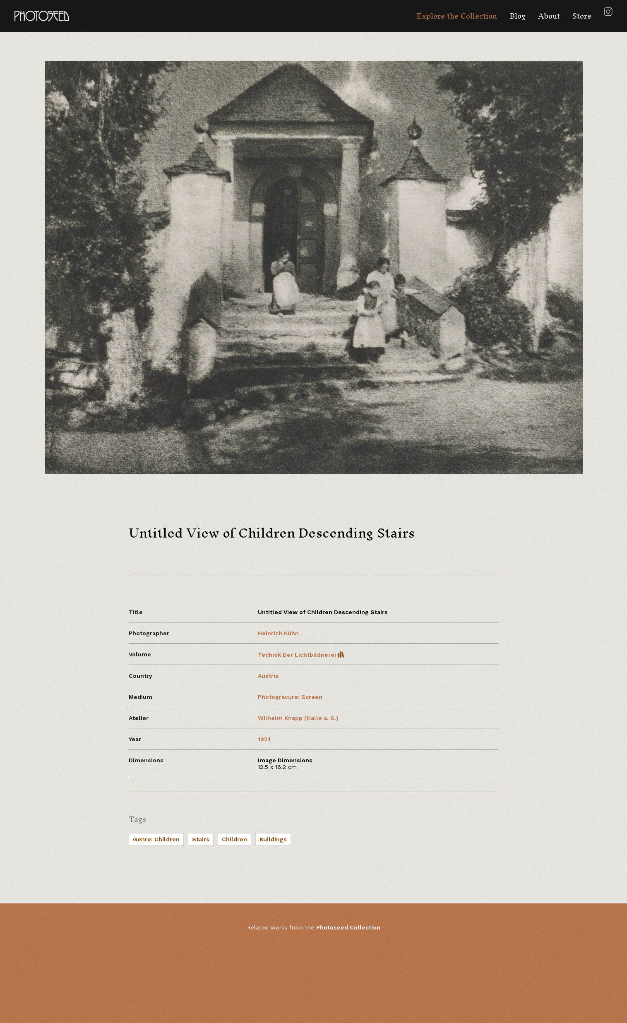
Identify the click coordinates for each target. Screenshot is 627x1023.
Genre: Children (156, 839)
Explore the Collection (456, 15)
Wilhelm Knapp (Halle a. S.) (298, 718)
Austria (268, 675)
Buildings (273, 839)
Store (581, 15)
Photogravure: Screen (290, 697)
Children (234, 839)
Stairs (200, 839)
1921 (264, 739)
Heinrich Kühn (278, 633)
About (549, 15)
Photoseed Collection (348, 927)
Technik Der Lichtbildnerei (301, 654)
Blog (517, 15)
